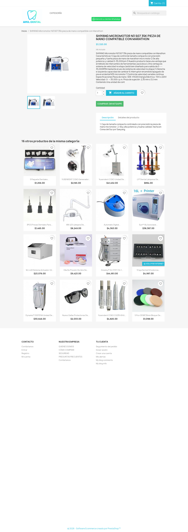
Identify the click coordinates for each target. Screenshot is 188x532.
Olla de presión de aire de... (76, 270)
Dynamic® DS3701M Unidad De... (40, 315)
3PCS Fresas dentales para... (39, 224)
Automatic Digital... (112, 224)
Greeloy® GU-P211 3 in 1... (112, 270)
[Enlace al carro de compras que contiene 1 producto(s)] (157, 3)
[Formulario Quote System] (94, 446)
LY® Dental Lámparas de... (148, 179)
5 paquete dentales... (39, 179)
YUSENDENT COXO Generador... (76, 179)
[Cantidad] (99, 93)
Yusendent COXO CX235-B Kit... (112, 315)
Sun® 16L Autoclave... (148, 224)
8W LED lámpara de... (75, 224)
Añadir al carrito (121, 93)
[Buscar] (149, 13)
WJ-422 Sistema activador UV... (39, 270)
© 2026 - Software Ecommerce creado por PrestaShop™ (94, 528)
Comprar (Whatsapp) (109, 103)
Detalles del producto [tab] (128, 117)
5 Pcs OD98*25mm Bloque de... (148, 315)
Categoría (56, 13)
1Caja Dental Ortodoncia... (148, 270)
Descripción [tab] (108, 117)
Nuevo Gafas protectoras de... (75, 315)
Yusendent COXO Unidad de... (112, 179)
